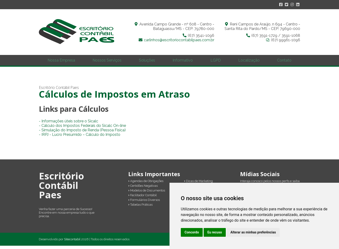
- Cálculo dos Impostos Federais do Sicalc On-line (82, 129)
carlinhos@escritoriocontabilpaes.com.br (179, 40)
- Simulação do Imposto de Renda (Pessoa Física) (82, 133)
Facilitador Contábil (142, 198)
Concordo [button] (192, 232)
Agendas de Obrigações (145, 184)
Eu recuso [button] (214, 232)
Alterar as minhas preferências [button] (253, 232)
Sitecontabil (72, 242)
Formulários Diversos (144, 203)
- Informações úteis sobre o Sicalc (68, 124)
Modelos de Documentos (146, 193)
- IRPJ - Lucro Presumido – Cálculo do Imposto (79, 138)
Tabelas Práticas (140, 208)
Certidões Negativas (143, 189)
